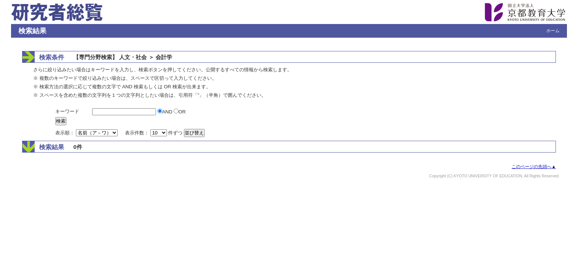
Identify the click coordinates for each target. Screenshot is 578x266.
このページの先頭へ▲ (534, 166)
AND (165, 112)
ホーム (553, 30)
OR (180, 112)
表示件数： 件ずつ (154, 133)
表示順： (87, 133)
